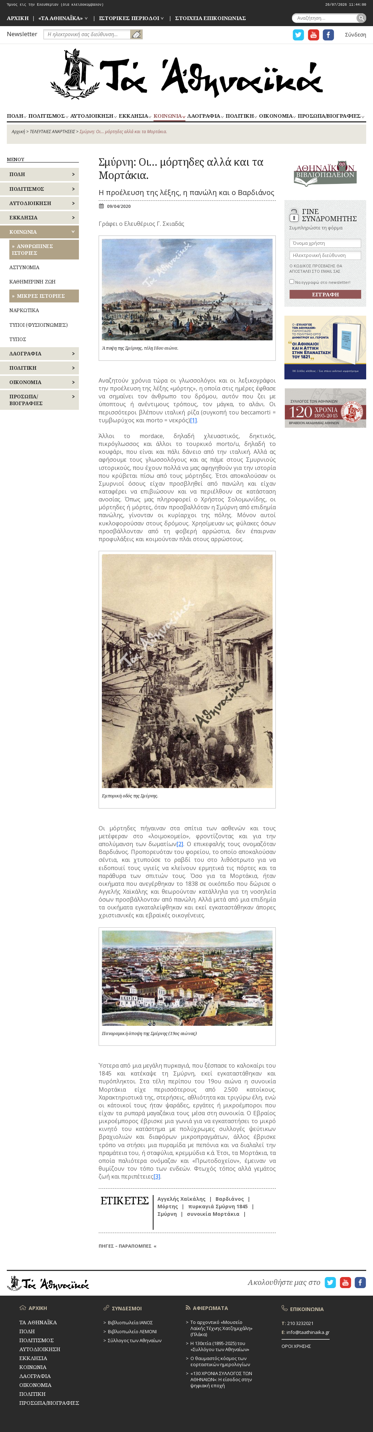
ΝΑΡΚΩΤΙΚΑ (24, 310)
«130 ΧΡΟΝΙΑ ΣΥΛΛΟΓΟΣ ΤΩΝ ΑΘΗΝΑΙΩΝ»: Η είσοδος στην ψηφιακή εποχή (221, 1379)
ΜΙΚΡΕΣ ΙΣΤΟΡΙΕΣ (41, 295)
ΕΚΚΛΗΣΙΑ (133, 116)
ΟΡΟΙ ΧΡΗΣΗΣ (296, 1346)
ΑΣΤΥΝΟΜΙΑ (24, 267)
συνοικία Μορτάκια (213, 1213)
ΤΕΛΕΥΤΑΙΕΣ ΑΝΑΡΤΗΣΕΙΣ (52, 131)
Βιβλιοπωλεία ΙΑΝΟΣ (130, 1322)
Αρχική (18, 131)
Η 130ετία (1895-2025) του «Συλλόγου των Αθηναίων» (219, 1346)
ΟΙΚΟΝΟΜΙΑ (275, 116)
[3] (157, 1176)
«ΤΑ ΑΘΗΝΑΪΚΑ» (60, 17)
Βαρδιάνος (230, 1198)
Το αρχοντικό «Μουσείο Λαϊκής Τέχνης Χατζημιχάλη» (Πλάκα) (221, 1328)
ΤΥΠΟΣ (17, 339)
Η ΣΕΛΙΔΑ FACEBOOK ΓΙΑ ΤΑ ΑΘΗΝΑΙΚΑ (328, 34)
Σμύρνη (167, 1213)
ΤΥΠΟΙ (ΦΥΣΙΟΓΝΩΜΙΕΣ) (38, 324)
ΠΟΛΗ (15, 116)
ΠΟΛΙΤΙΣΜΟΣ (46, 116)
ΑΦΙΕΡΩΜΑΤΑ (210, 1308)
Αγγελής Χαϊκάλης (181, 1198)
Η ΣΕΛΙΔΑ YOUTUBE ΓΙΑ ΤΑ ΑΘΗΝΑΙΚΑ (313, 34)
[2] (179, 844)
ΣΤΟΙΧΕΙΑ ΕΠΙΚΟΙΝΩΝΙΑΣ (210, 17)
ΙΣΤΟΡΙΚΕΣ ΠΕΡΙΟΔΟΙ (129, 17)
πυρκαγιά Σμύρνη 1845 (218, 1206)
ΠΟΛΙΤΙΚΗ (240, 116)
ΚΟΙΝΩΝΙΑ (168, 116)
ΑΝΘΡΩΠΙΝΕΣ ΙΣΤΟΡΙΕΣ (32, 249)
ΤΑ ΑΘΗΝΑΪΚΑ (186, 74)
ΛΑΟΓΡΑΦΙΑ (203, 116)
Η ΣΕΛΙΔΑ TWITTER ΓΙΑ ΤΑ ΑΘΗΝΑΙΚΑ (298, 34)
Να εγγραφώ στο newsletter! (319, 282)
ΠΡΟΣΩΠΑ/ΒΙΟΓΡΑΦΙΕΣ (329, 116)
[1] (193, 420)
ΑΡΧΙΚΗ (17, 17)
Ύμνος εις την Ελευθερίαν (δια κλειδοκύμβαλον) (55, 5)
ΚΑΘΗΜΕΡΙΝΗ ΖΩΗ (32, 281)
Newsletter (22, 34)
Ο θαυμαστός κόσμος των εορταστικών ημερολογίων (220, 1361)
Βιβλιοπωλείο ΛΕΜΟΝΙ (132, 1331)
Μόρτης (167, 1206)
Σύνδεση (355, 34)
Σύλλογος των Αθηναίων (134, 1340)
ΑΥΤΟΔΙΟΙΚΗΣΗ (91, 116)
